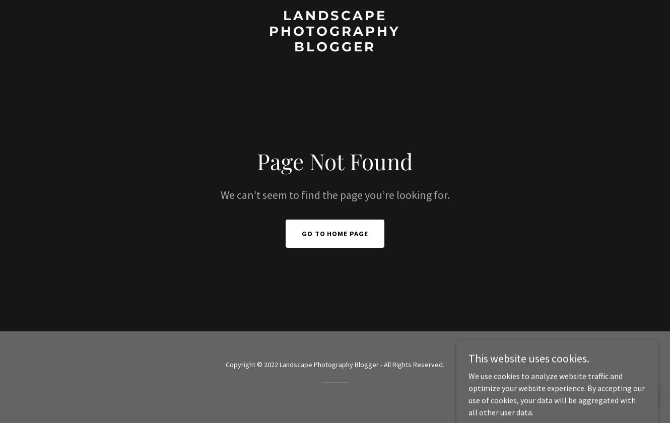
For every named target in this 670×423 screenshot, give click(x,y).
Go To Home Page (335, 233)
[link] (334, 48)
